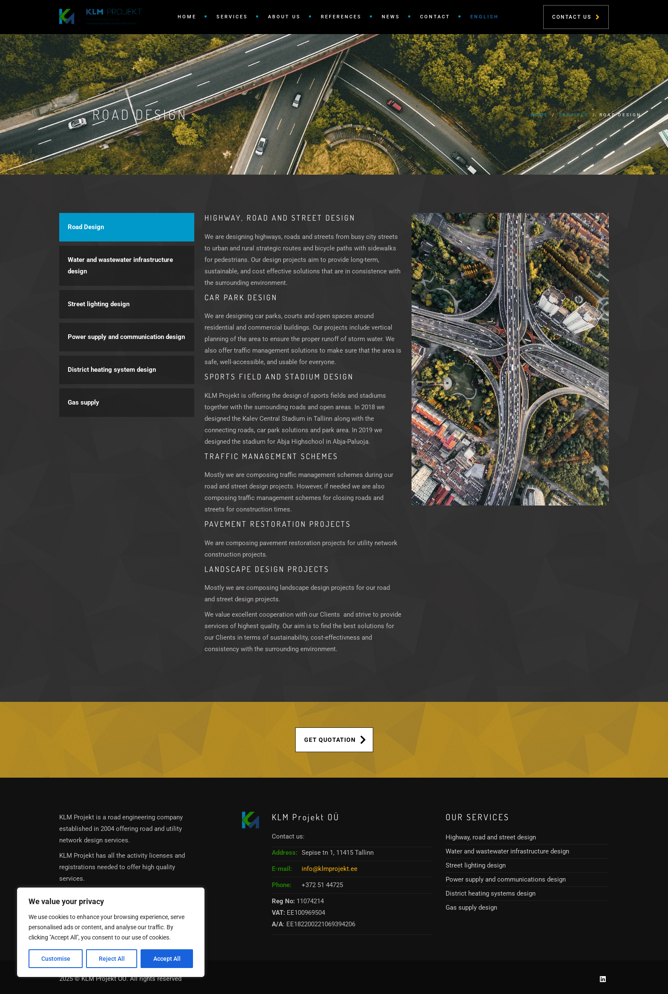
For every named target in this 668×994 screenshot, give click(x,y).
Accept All (167, 958)
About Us (284, 17)
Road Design (86, 227)
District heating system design (112, 369)
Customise (55, 958)
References (341, 17)
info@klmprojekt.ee (329, 869)
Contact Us (575, 17)
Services (232, 17)
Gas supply (83, 402)
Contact (435, 17)
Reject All (112, 958)
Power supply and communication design (126, 337)
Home (187, 17)
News (391, 17)
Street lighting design (99, 304)
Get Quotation (335, 739)
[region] (110, 932)
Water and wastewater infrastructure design (120, 265)
